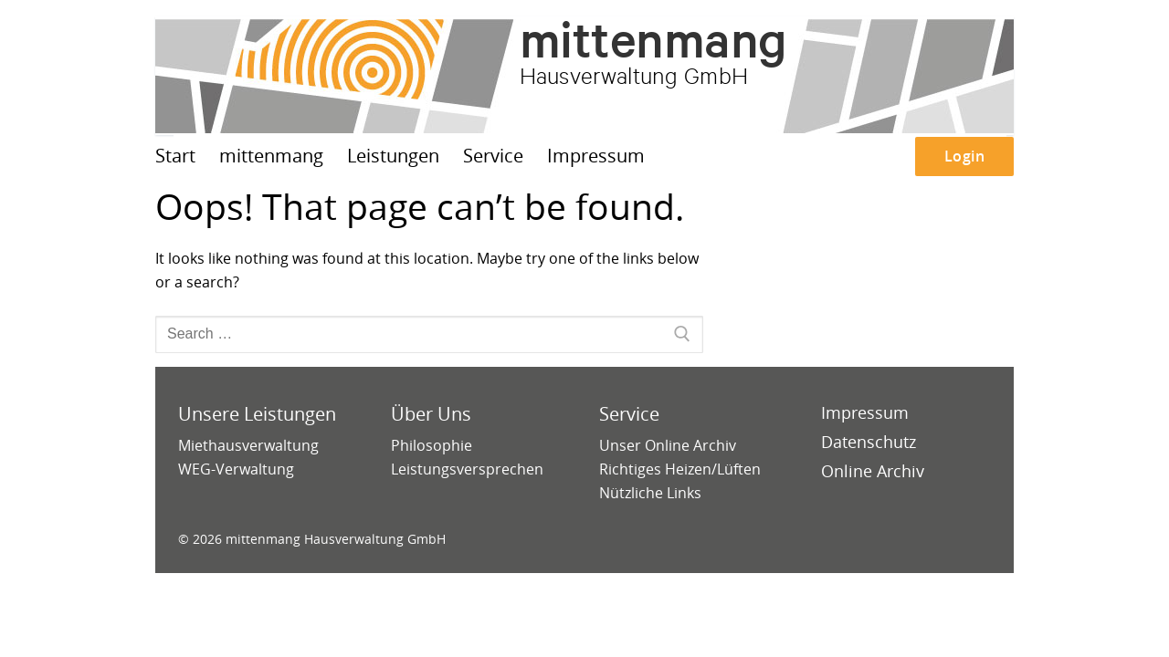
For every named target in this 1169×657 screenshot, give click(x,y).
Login (964, 156)
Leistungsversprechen (467, 469)
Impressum (865, 412)
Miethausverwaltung (248, 445)
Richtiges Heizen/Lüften (680, 469)
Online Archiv (872, 471)
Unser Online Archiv (667, 445)
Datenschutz (868, 442)
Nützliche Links (650, 493)
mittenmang (653, 39)
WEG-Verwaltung (236, 469)
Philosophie (431, 445)
